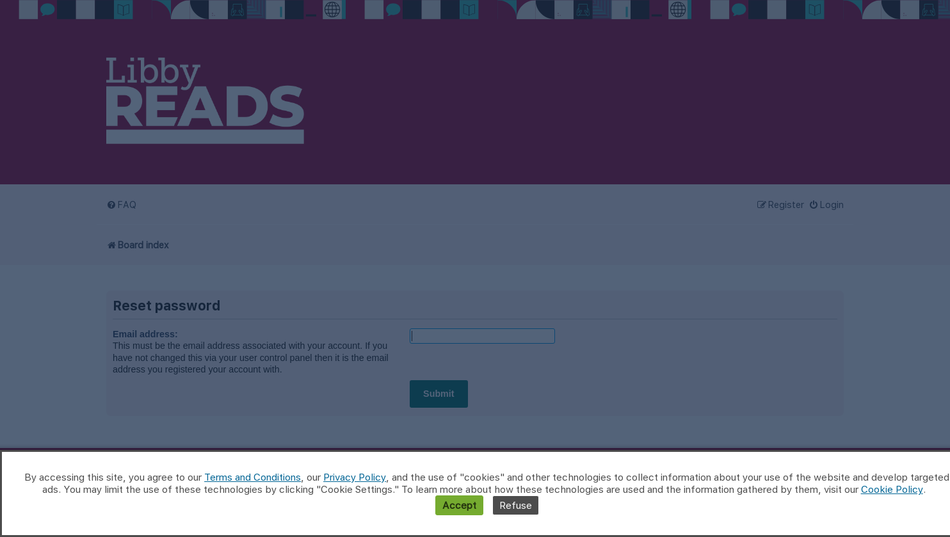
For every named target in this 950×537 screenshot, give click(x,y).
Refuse (515, 505)
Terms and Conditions (252, 477)
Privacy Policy (354, 477)
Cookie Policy (892, 489)
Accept (459, 505)
